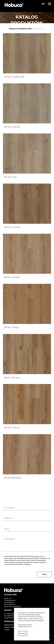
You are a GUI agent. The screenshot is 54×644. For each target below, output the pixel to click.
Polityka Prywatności (24, 626)
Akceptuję (22, 633)
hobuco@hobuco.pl (14, 606)
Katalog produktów (20, 29)
